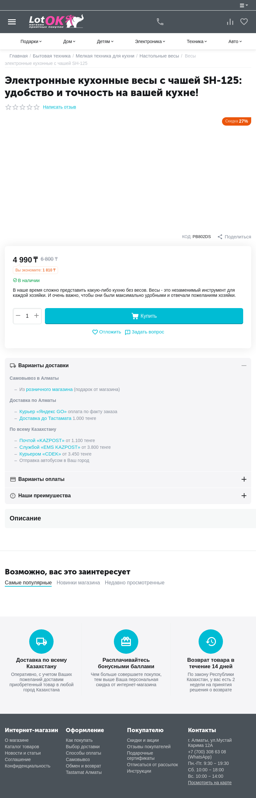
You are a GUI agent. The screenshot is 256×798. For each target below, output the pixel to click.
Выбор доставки (82, 743)
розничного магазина (48, 389)
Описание (25, 516)
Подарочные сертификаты (141, 752)
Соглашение (18, 756)
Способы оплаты (83, 749)
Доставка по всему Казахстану (41, 660)
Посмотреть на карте (210, 779)
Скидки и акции (143, 737)
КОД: (188, 236)
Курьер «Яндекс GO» (42, 410)
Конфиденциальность (27, 762)
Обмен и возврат (83, 762)
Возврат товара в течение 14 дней (211, 660)
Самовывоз (78, 756)
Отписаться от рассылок (152, 761)
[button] (235, 237)
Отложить (108, 332)
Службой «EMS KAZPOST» (48, 445)
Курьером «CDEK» (39, 452)
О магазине (17, 737)
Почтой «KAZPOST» (41, 439)
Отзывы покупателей (149, 743)
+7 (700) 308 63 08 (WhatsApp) (207, 751)
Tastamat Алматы (84, 769)
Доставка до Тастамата (44, 417)
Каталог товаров (22, 743)
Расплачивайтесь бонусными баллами (126, 660)
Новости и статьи (23, 749)
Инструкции (139, 767)
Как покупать (79, 737)
